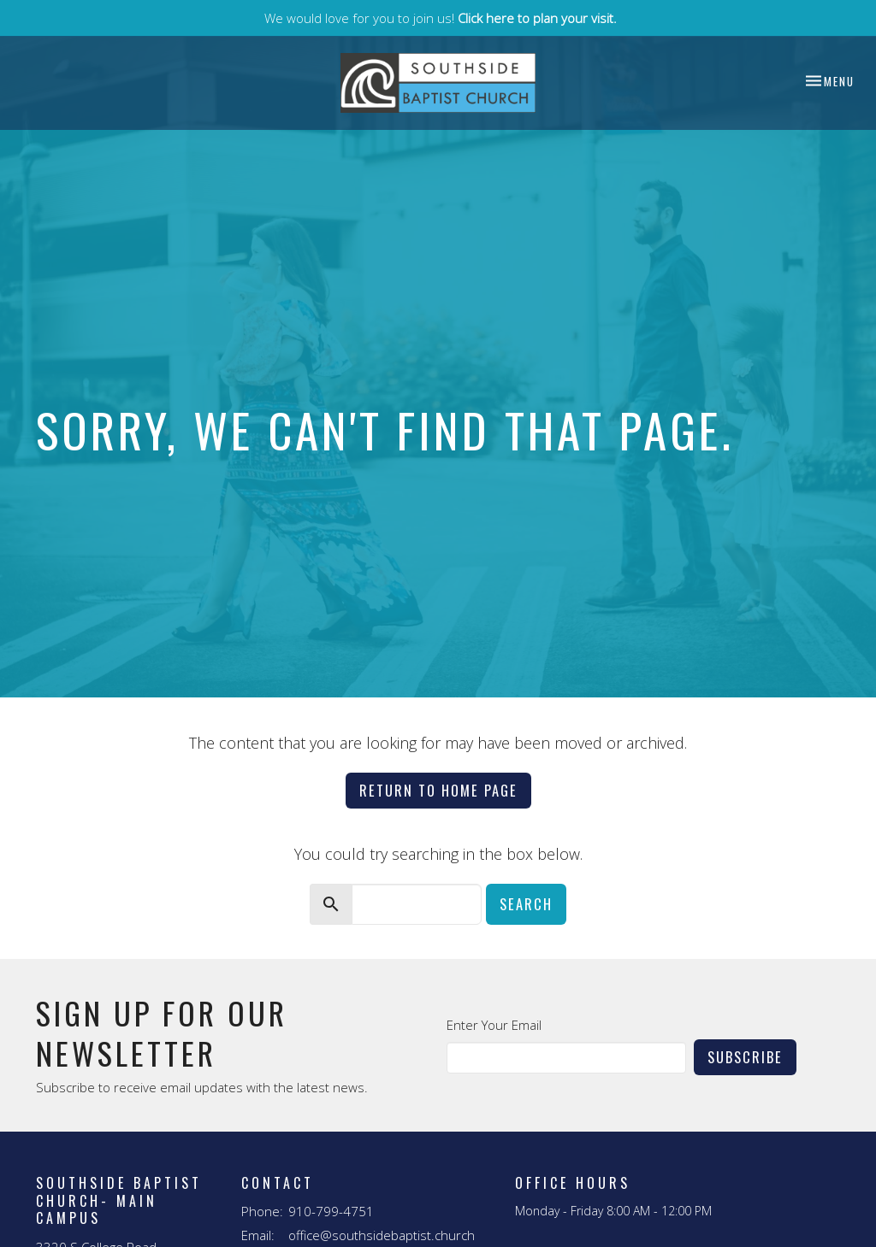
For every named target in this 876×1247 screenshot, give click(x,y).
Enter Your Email (494, 1024)
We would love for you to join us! (440, 17)
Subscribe (745, 1057)
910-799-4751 (331, 1211)
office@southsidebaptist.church (381, 1235)
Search (526, 904)
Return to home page (438, 790)
